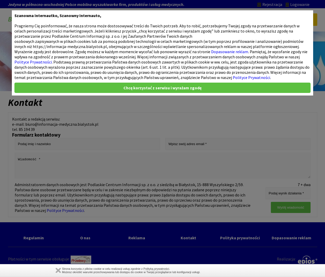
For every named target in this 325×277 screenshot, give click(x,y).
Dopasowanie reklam (229, 51)
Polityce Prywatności (33, 62)
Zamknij (58, 270)
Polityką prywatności (156, 268)
